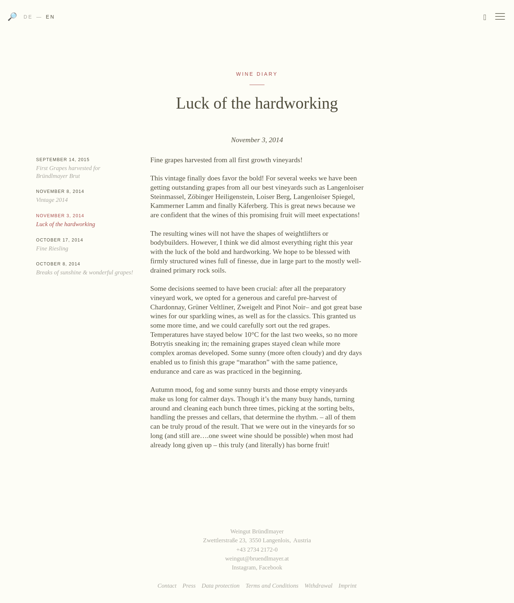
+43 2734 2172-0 (257, 549)
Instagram (244, 567)
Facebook (270, 567)
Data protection (221, 585)
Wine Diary (257, 74)
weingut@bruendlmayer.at (257, 558)
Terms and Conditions (272, 585)
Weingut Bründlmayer (257, 19)
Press (189, 585)
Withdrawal (318, 585)
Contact (166, 585)
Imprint (347, 585)
